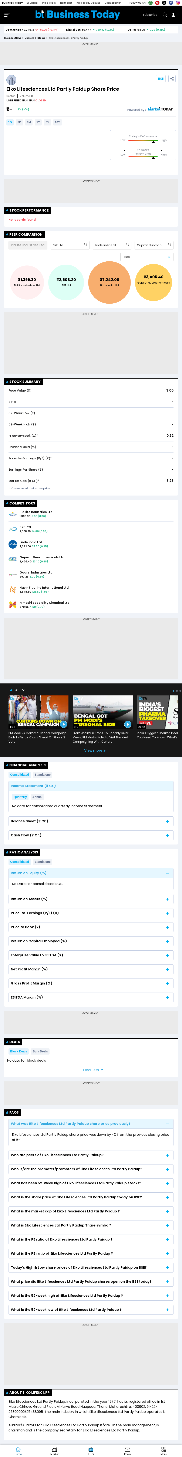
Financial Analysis (26, 765)
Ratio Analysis (22, 852)
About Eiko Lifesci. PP (28, 1392)
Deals (13, 1041)
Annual (37, 797)
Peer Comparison (24, 234)
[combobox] (53, 245)
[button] (164, 1451)
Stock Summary (23, 381)
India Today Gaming (88, 2)
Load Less (91, 1070)
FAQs (12, 1112)
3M (29, 122)
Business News (12, 38)
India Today (49, 2)
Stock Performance (27, 210)
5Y (47, 122)
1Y (38, 122)
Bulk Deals (40, 1051)
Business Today (12, 2)
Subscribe (150, 15)
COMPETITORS (20, 503)
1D (10, 122)
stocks (41, 38)
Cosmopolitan (112, 2)
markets (29, 38)
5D (19, 122)
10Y (57, 122)
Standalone (43, 774)
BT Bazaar (32, 2)
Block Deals (18, 1051)
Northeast (66, 2)
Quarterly (20, 797)
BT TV (19, 689)
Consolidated (19, 774)
